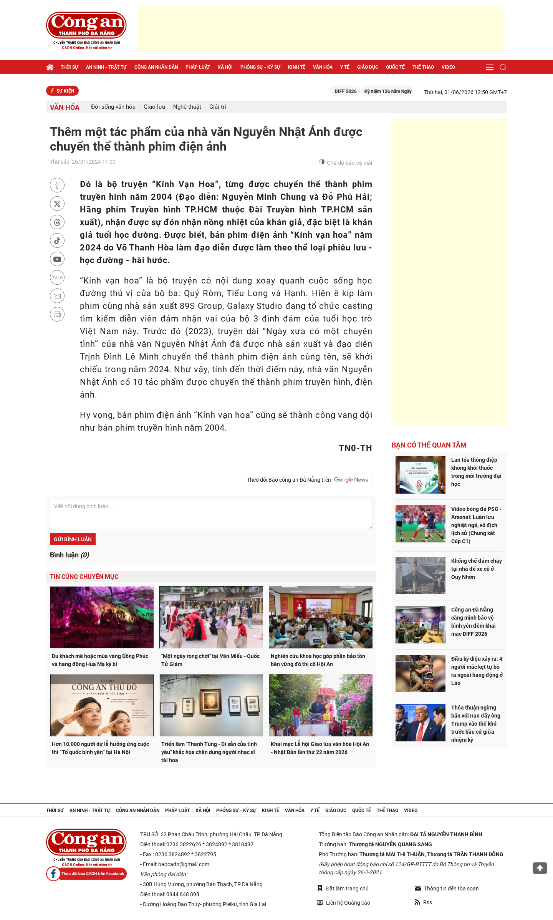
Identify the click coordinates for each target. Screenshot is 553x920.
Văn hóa (323, 67)
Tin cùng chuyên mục (84, 576)
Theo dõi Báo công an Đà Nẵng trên (307, 479)
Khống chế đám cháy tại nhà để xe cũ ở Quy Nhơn (476, 569)
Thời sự (69, 67)
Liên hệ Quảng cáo (343, 902)
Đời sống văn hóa (113, 107)
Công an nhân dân (156, 67)
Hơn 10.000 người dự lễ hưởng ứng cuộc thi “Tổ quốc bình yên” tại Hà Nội (100, 748)
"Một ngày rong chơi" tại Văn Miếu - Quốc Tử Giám (210, 660)
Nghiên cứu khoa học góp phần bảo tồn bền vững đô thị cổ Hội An (318, 660)
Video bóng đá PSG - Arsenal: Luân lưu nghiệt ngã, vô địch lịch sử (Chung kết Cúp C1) (476, 525)
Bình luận (69, 555)
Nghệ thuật (187, 107)
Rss (423, 902)
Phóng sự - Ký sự (260, 67)
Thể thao (423, 67)
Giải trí (217, 107)
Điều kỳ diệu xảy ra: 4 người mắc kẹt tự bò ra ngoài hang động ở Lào (477, 671)
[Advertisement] (320, 29)
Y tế (344, 67)
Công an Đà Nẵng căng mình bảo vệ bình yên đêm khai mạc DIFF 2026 (473, 622)
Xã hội (225, 67)
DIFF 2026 (355, 91)
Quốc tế (395, 67)
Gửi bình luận (73, 539)
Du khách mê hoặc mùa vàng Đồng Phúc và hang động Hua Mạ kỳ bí (100, 660)
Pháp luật (197, 67)
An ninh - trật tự (106, 67)
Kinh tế (296, 67)
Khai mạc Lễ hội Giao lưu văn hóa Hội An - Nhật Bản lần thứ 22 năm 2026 (320, 748)
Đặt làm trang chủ (343, 888)
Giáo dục (367, 67)
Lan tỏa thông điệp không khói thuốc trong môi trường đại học (476, 472)
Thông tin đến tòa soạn (447, 888)
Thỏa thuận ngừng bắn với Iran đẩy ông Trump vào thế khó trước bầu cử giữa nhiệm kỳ (475, 724)
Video (448, 67)
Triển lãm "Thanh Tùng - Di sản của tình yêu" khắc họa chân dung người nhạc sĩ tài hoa (209, 752)
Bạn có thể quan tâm (429, 445)
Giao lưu (154, 107)
